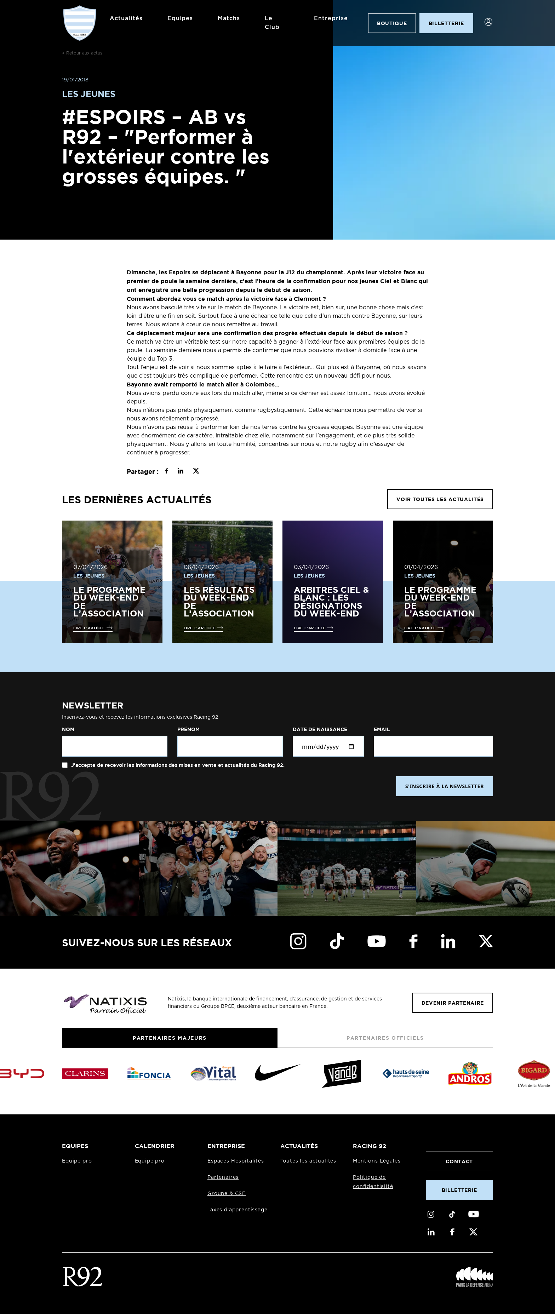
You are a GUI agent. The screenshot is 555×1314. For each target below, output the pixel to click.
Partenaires (223, 1177)
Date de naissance (320, 729)
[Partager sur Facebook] (166, 471)
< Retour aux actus (82, 53)
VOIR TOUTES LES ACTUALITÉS (440, 499)
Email (382, 729)
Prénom (188, 729)
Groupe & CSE (226, 1193)
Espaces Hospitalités (235, 1161)
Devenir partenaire (453, 1003)
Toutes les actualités (308, 1161)
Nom (68, 729)
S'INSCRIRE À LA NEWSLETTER (444, 786)
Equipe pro (77, 1161)
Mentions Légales (376, 1161)
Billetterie (459, 1190)
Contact (459, 1161)
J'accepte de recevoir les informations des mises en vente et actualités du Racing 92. (177, 765)
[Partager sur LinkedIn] (180, 471)
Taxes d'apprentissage (237, 1209)
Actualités (126, 18)
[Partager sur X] (196, 471)
